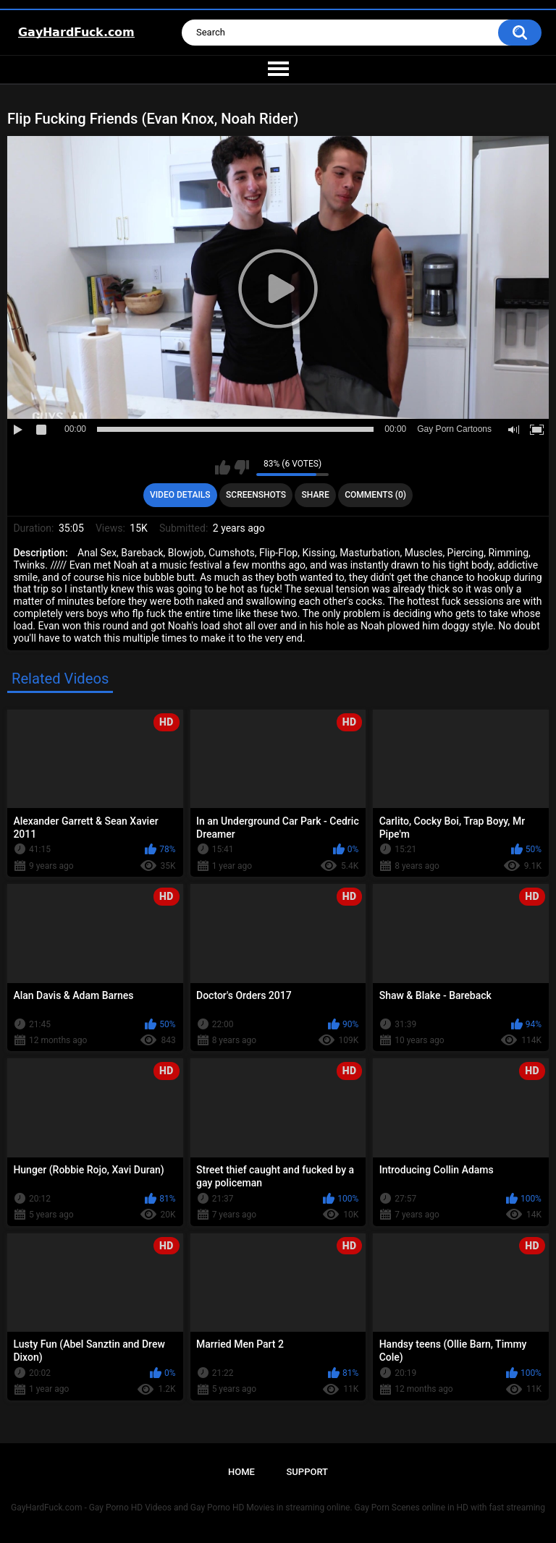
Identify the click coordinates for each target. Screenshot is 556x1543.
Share (315, 495)
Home (241, 1471)
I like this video (222, 467)
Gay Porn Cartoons (454, 429)
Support (307, 1471)
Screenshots (256, 495)
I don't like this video (241, 467)
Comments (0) (375, 495)
